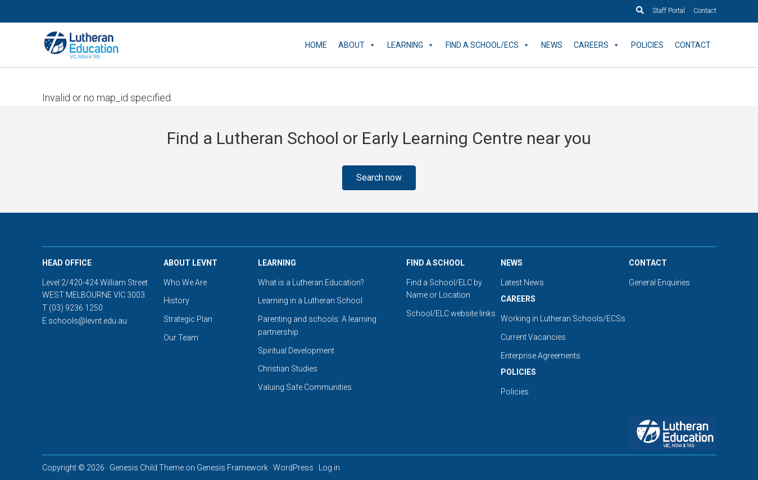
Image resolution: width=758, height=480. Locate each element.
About (357, 45)
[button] (379, 177)
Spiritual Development (296, 350)
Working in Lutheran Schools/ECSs (563, 318)
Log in (329, 467)
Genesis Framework (232, 467)
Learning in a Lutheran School (310, 300)
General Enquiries (659, 282)
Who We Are (185, 282)
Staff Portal (668, 11)
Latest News (522, 282)
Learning (410, 45)
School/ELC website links (451, 313)
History (176, 300)
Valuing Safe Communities (305, 387)
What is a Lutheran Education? (311, 282)
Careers (597, 45)
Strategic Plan (188, 319)
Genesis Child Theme (147, 467)
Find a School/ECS (488, 45)
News (551, 45)
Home (316, 45)
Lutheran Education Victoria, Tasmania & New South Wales (143, 45)
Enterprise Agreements (540, 355)
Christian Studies (287, 368)
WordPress (293, 467)
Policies (647, 45)
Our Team (181, 337)
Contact (704, 11)
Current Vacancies (533, 337)
